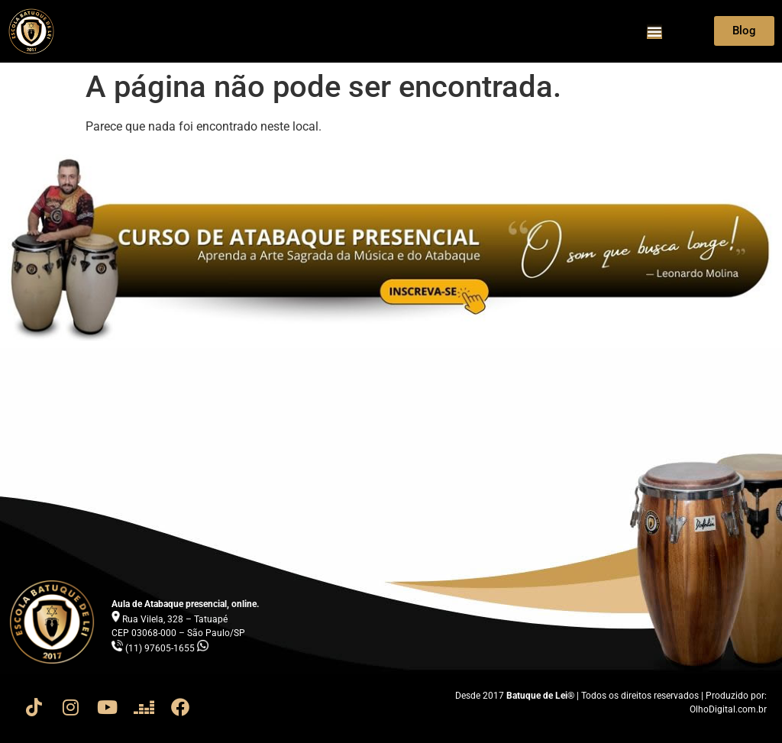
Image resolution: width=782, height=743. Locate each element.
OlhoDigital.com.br (728, 709)
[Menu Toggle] (654, 31)
